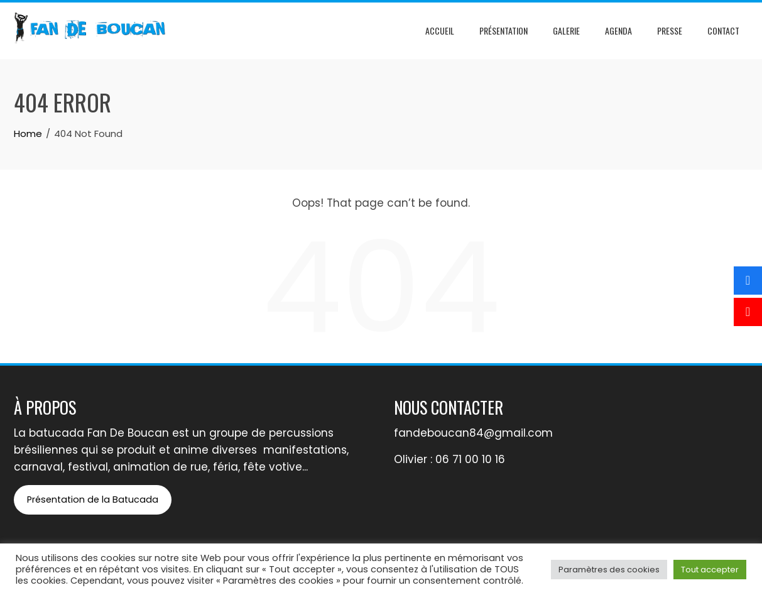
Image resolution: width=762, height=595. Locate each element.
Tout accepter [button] (710, 570)
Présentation (503, 30)
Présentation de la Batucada (92, 499)
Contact (723, 30)
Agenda (618, 30)
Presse (669, 30)
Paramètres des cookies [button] (609, 570)
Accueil (439, 30)
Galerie (566, 30)
